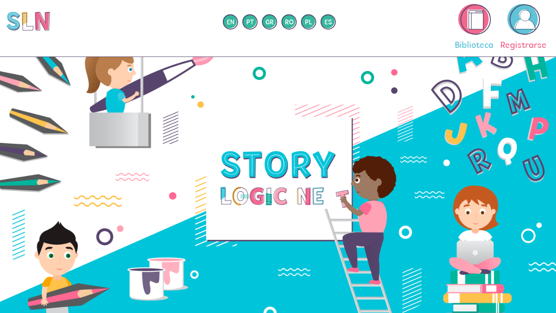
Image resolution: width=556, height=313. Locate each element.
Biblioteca (474, 27)
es (328, 22)
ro (289, 22)
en (231, 22)
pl (308, 22)
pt (250, 22)
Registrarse (523, 27)
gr (269, 22)
